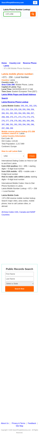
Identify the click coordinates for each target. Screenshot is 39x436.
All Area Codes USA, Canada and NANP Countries (18, 213)
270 (11, 117)
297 (3, 128)
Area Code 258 (8, 85)
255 (23, 109)
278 (11, 121)
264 (19, 113)
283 (23, 121)
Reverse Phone (30, 63)
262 (11, 113)
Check (32, 156)
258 (28, 109)
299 (11, 128)
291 (11, 124)
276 (3, 121)
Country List (14, 63)
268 (3, 117)
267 (32, 113)
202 (30, 106)
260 (3, 113)
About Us (5, 423)
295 (28, 124)
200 (22, 106)
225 (15, 109)
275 (32, 117)
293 (19, 124)
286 (32, 121)
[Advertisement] (19, 40)
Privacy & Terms (18, 423)
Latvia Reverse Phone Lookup (15, 102)
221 (3, 109)
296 (32, 124)
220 (34, 106)
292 (15, 124)
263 (15, 113)
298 (7, 128)
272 (19, 117)
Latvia (6, 66)
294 (23, 124)
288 (7, 124)
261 (7, 113)
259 (32, 109)
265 (23, 113)
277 (7, 121)
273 (23, 117)
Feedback (32, 423)
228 (19, 109)
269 (7, 117)
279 (15, 121)
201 (26, 106)
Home (4, 63)
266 (28, 113)
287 (3, 124)
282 (19, 121)
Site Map (19, 426)
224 (11, 109)
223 (7, 109)
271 (15, 117)
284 (28, 121)
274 (28, 117)
